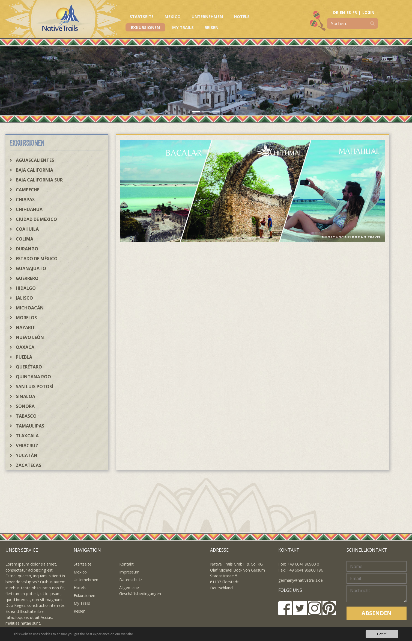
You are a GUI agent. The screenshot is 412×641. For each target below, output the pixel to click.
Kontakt (126, 564)
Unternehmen (207, 16)
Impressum (129, 572)
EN (342, 12)
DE (335, 12)
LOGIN (368, 12)
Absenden (377, 613)
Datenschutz (130, 579)
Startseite (142, 16)
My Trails (183, 27)
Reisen (212, 27)
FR (355, 12)
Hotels (242, 16)
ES (349, 12)
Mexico (173, 16)
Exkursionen (145, 27)
